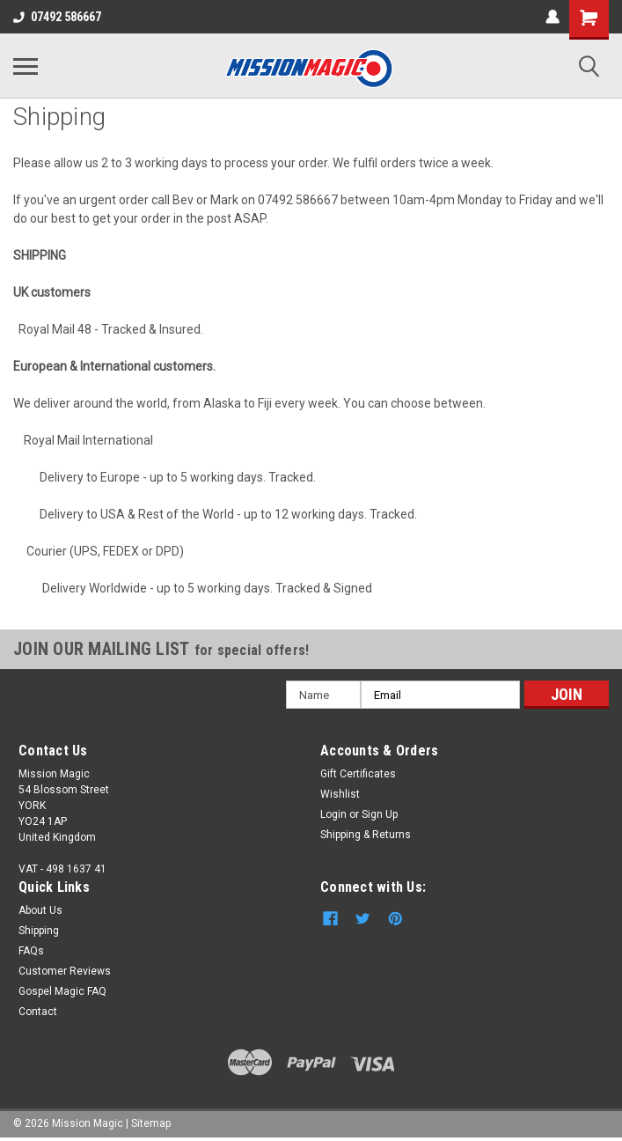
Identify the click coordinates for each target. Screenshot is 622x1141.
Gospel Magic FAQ (62, 991)
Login (333, 814)
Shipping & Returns (365, 834)
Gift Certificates (358, 774)
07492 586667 (57, 17)
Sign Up (380, 814)
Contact (37, 1011)
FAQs (31, 951)
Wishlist (340, 794)
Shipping (38, 930)
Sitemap (151, 1123)
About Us (40, 910)
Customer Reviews (64, 971)
